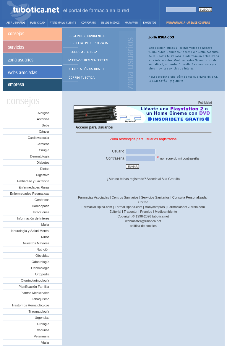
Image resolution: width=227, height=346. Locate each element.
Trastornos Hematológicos (30, 305)
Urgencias (42, 317)
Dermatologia (39, 156)
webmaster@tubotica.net (143, 221)
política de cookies (143, 226)
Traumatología (38, 311)
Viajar (45, 342)
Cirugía (44, 150)
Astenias (43, 119)
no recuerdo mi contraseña (179, 158)
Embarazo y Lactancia (33, 181)
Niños (45, 237)
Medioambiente (166, 211)
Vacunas (43, 330)
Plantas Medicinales (34, 293)
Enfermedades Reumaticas (29, 193)
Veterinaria (41, 336)
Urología (43, 324)
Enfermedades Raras (34, 187)
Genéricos (42, 200)
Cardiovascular (38, 137)
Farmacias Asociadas (93, 197)
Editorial (115, 211)
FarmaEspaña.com (128, 207)
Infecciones (41, 212)
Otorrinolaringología (35, 280)
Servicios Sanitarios (155, 197)
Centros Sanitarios (125, 197)
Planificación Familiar (34, 286)
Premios (146, 211)
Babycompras (155, 207)
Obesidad (42, 255)
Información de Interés (33, 218)
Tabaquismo (40, 299)
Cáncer (44, 131)
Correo (143, 202)
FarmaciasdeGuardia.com (186, 207)
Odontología (40, 262)
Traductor (131, 211)
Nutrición (43, 249)
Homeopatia (40, 206)
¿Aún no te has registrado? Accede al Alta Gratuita (143, 179)
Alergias (43, 113)
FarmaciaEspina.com (97, 207)
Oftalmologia (40, 268)
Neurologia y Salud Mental (30, 231)
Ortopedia (42, 274)
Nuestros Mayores (36, 243)
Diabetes (43, 162)
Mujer (45, 224)
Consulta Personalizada (189, 197)
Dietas (44, 168)
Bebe (45, 125)
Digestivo (42, 175)
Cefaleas (43, 144)
